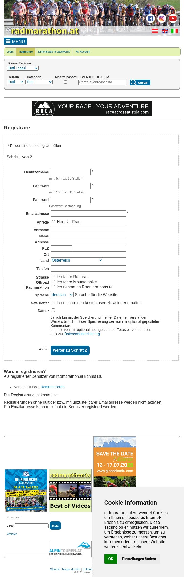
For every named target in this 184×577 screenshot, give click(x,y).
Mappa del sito (71, 569)
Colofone (88, 569)
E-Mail (10, 525)
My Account (83, 51)
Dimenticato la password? (54, 51)
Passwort (41, 186)
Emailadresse (37, 214)
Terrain (13, 77)
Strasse (42, 277)
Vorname (41, 230)
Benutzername (36, 172)
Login (10, 51)
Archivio (12, 533)
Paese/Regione (19, 63)
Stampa (55, 569)
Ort (46, 254)
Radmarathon (37, 287)
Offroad (42, 282)
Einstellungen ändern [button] (139, 559)
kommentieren (53, 387)
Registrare (26, 51)
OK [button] (110, 559)
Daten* (43, 311)
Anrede (42, 222)
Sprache (42, 295)
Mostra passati (66, 77)
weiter (44, 349)
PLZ (45, 248)
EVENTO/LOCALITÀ (95, 77)
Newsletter (40, 303)
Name (44, 236)
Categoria (34, 77)
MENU (15, 41)
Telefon (42, 269)
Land (44, 261)
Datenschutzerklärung (82, 334)
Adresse (42, 242)
